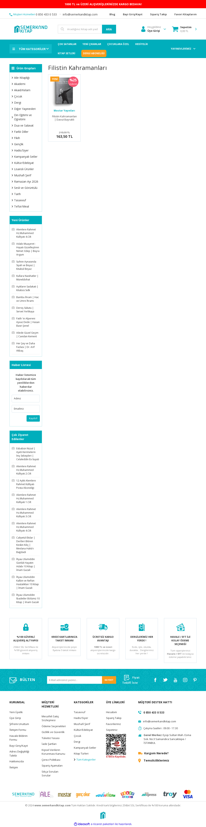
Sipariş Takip (114, 718)
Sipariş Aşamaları (52, 766)
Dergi (77, 742)
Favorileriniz (113, 724)
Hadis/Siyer (81, 718)
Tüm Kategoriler (85, 759)
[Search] (87, 29)
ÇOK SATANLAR (67, 44)
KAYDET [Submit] (109, 679)
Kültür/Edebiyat (83, 730)
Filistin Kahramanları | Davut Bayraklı (64, 118)
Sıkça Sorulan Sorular (50, 773)
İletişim (13, 767)
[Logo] (30, 29)
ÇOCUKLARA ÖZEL (118, 44)
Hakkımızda (16, 761)
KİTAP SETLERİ (66, 53)
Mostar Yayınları (64, 110)
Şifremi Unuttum (19, 724)
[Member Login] (151, 29)
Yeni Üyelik (16, 712)
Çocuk (77, 736)
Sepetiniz (111, 730)
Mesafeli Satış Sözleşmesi (50, 718)
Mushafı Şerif (82, 724)
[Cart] (182, 29)
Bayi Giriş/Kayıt (18, 745)
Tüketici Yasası (51, 738)
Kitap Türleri (81, 753)
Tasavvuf (79, 712)
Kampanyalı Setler (85, 747)
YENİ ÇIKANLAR (91, 44)
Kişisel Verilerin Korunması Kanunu (53, 752)
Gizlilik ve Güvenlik (53, 732)
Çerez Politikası (51, 760)
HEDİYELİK (141, 44)
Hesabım (111, 712)
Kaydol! (33, 418)
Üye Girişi (15, 718)
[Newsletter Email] (81, 680)
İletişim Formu (17, 730)
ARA (109, 29)
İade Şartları (49, 744)
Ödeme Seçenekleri (54, 726)
